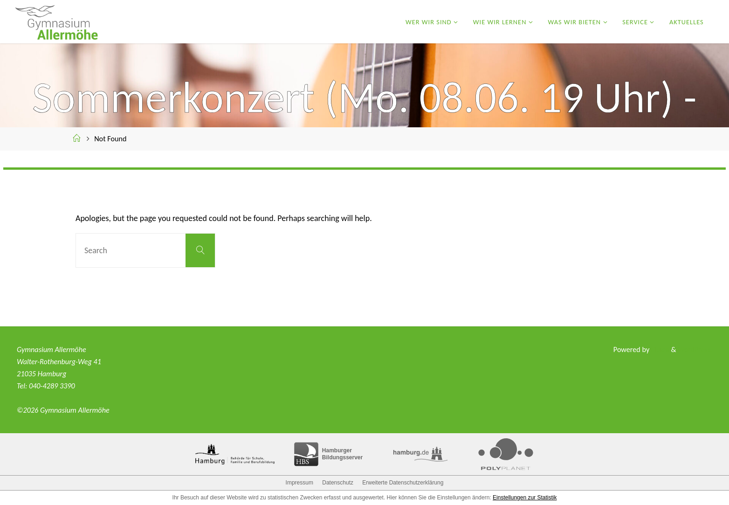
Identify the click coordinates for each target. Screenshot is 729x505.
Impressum (299, 482)
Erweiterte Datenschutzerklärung (402, 482)
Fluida (659, 349)
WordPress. (694, 349)
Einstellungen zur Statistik (525, 497)
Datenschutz (337, 482)
